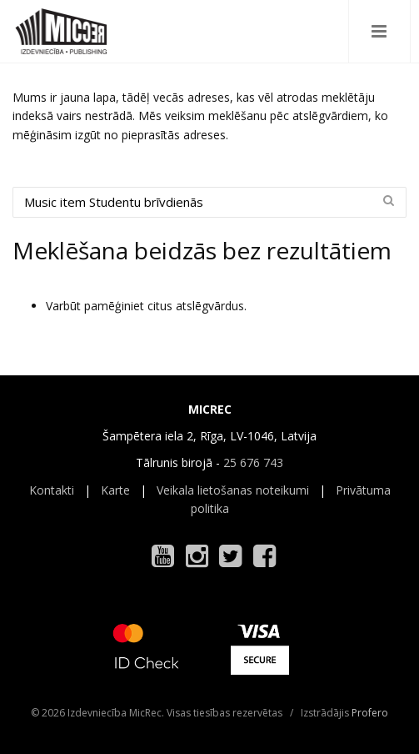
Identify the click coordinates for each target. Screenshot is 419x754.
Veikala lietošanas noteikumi (233, 490)
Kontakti (51, 490)
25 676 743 (253, 462)
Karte (115, 490)
